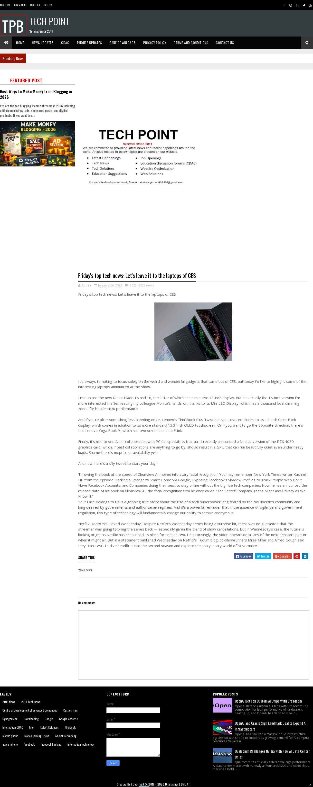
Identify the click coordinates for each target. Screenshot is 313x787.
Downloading (31, 719)
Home (20, 42)
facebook (29, 744)
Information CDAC (12, 727)
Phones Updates (89, 42)
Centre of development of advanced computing (29, 710)
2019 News (8, 702)
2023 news (146, 285)
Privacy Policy (154, 42)
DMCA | (185, 784)
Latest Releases (49, 727)
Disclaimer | (173, 784)
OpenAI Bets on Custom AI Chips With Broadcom (268, 701)
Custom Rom (70, 710)
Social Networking (65, 736)
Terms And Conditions (191, 42)
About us (35, 5)
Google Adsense (68, 719)
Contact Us (20, 5)
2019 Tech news (30, 702)
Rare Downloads (122, 42)
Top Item (47, 5)
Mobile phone (10, 736)
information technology (81, 744)
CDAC (65, 42)
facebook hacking (51, 744)
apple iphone (10, 744)
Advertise (5, 5)
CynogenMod (10, 719)
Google (49, 719)
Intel (31, 727)
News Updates (42, 42)
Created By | (125, 784)
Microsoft (70, 727)
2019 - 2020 (156, 784)
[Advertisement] (45, 218)
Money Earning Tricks (36, 736)
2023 (133, 285)
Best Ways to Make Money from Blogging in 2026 (36, 94)
